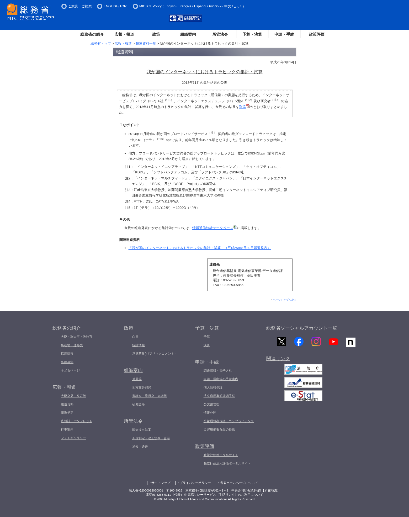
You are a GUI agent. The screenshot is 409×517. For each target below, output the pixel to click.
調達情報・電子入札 (218, 371)
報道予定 (67, 413)
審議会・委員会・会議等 (149, 396)
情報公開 (210, 413)
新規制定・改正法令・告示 (151, 438)
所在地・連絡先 (72, 345)
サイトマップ (160, 482)
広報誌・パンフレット (76, 421)
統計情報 (138, 345)
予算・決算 (252, 34)
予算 (207, 337)
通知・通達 (140, 446)
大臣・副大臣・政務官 (76, 337)
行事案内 (67, 429)
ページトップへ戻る (284, 299)
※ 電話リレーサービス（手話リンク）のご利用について (223, 494)
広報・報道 (124, 34)
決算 (207, 345)
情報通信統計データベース (214, 228)
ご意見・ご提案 (80, 6)
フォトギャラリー (73, 438)
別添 (244, 107)
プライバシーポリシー (195, 482)
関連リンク (278, 361)
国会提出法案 (141, 430)
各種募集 (67, 362)
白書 (135, 337)
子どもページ (70, 370)
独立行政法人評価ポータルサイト (227, 463)
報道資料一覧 (146, 43)
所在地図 (270, 490)
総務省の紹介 (92, 34)
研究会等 (138, 404)
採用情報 (67, 353)
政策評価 (317, 34)
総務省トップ (101, 43)
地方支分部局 (141, 387)
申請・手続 (284, 34)
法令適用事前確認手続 (219, 396)
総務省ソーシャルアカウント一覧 (301, 328)
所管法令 (220, 34)
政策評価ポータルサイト (221, 455)
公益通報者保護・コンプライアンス (229, 421)
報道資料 (67, 404)
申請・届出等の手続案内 (221, 379)
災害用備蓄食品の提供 (219, 429)
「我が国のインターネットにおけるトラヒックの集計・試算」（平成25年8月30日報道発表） (200, 248)
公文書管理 (211, 404)
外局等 (137, 379)
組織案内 (188, 34)
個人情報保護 (213, 387)
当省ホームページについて (239, 482)
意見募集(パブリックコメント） (154, 353)
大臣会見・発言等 (73, 396)
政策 (156, 34)
